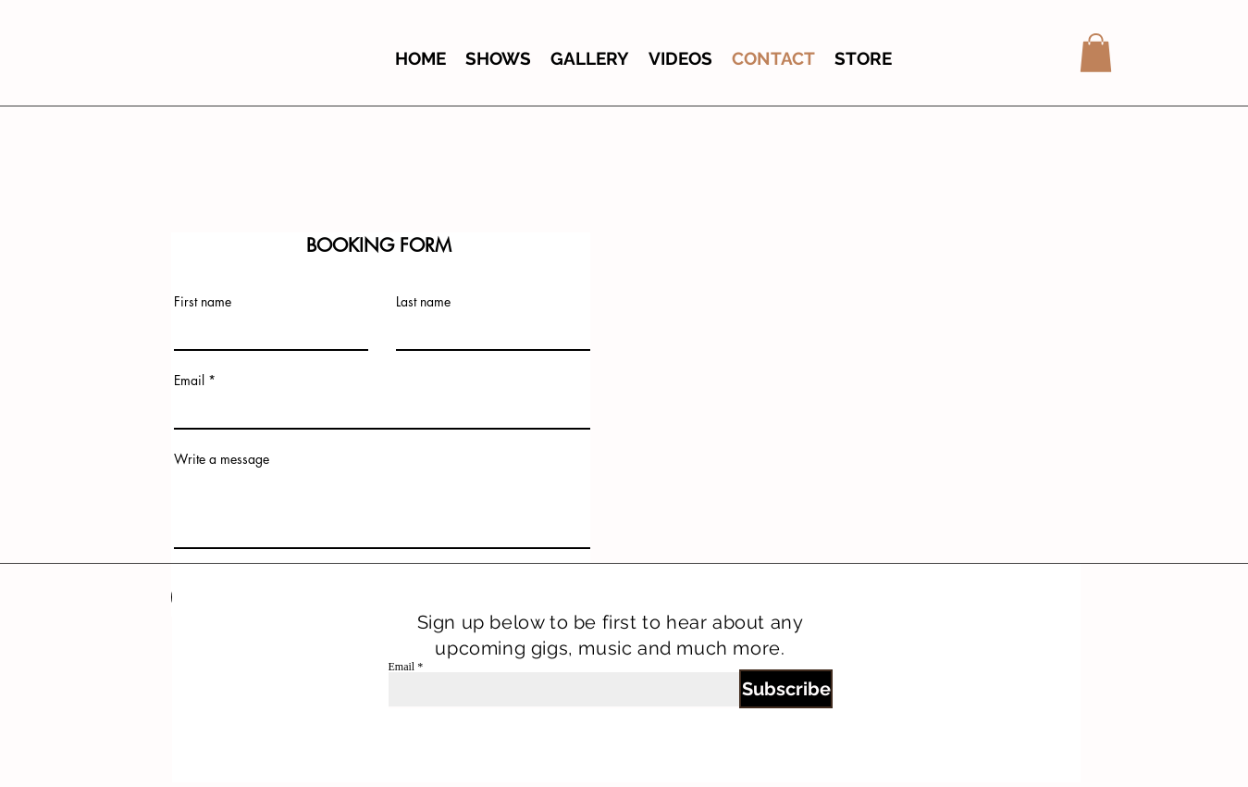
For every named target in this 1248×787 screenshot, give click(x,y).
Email (189, 380)
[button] (1096, 52)
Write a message (221, 459)
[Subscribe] (786, 688)
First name (202, 301)
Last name (423, 301)
